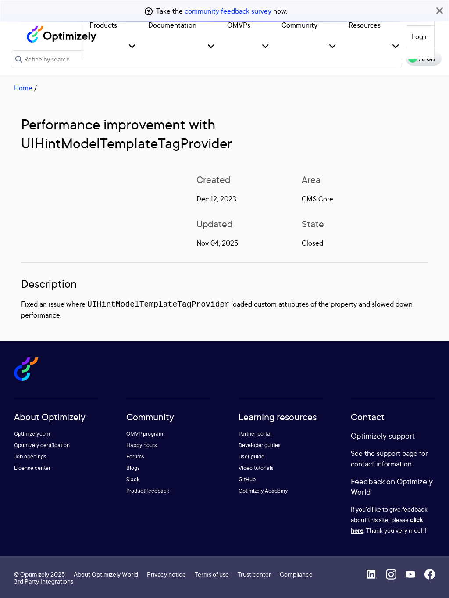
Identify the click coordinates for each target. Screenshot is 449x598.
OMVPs (238, 25)
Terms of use (212, 574)
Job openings (30, 456)
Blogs (133, 468)
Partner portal (255, 433)
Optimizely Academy (263, 490)
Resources (365, 25)
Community (299, 25)
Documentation (172, 25)
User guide (251, 456)
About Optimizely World (106, 574)
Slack (132, 479)
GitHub (247, 479)
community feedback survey (228, 11)
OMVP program (144, 433)
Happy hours (141, 445)
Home (23, 88)
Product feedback (147, 490)
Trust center (254, 574)
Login (420, 36)
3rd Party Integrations (43, 581)
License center (32, 468)
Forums (135, 456)
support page (397, 453)
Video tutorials (256, 468)
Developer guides (260, 445)
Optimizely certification (42, 445)
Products (103, 25)
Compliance (296, 574)
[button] (132, 47)
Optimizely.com (32, 433)
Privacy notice (166, 574)
